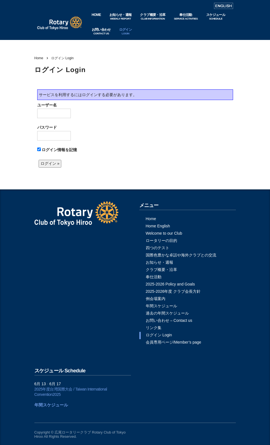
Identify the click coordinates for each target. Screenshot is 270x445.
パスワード (54, 133)
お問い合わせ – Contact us (169, 320)
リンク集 (153, 327)
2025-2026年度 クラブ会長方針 (173, 291)
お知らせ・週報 (159, 262)
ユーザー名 (54, 110)
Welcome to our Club (164, 233)
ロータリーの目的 (161, 240)
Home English (158, 226)
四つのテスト (157, 248)
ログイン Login (159, 335)
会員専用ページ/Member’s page (173, 342)
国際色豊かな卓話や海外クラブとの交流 (181, 255)
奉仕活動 (153, 277)
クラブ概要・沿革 (161, 269)
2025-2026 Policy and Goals (170, 284)
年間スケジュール (161, 306)
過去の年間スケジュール (167, 313)
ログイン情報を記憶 (57, 149)
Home (38, 58)
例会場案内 (155, 298)
